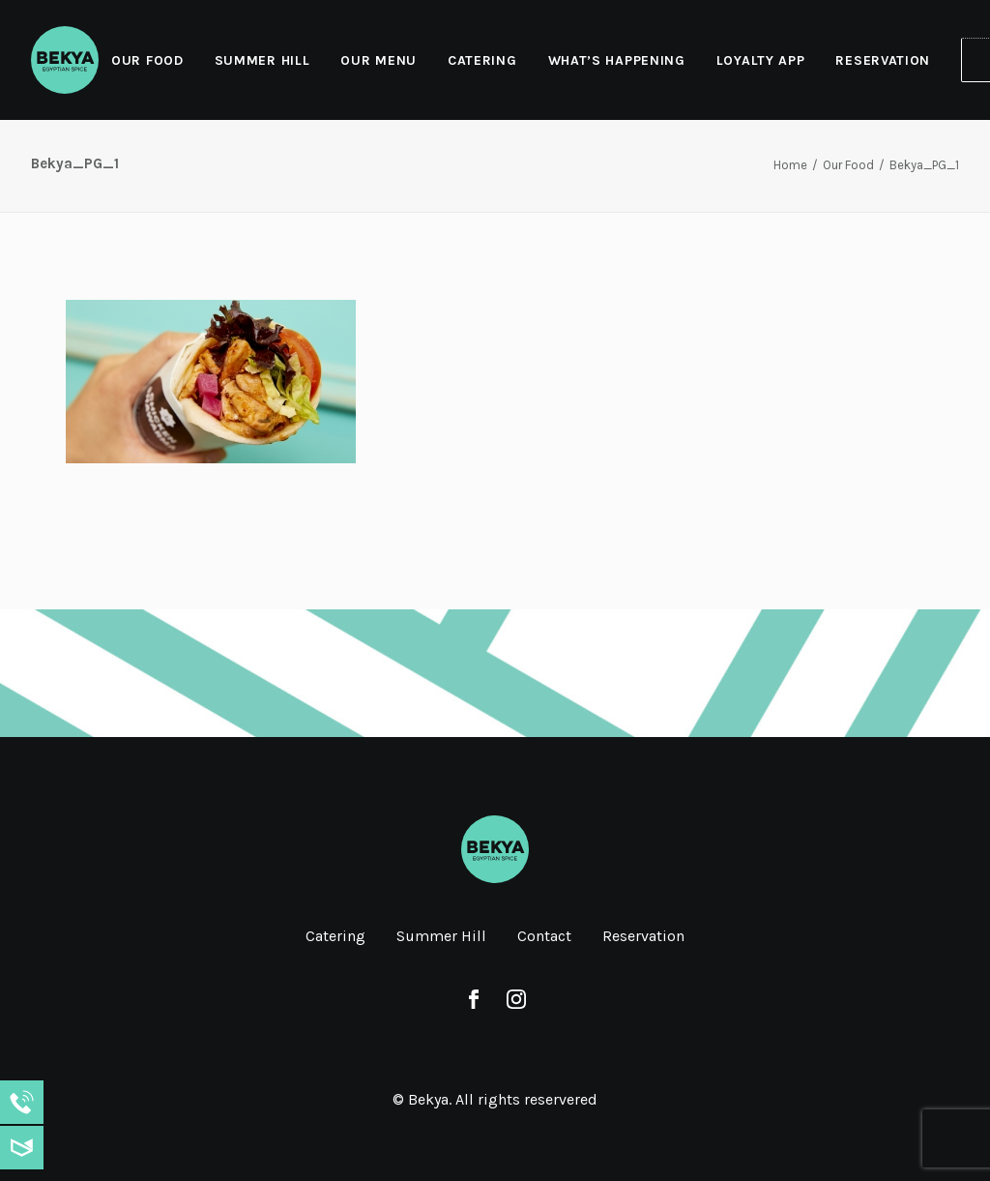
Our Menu (378, 60)
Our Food (147, 60)
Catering (482, 60)
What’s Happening (616, 60)
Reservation (882, 60)
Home (790, 165)
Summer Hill (262, 60)
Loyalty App (760, 60)
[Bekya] (65, 60)
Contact (544, 936)
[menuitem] (154, 60)
